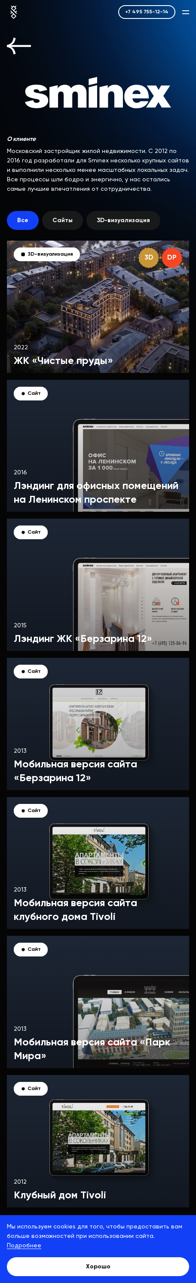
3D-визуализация (123, 220)
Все (22, 220)
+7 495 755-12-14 (146, 12)
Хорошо (98, 1267)
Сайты (62, 220)
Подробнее (24, 1246)
